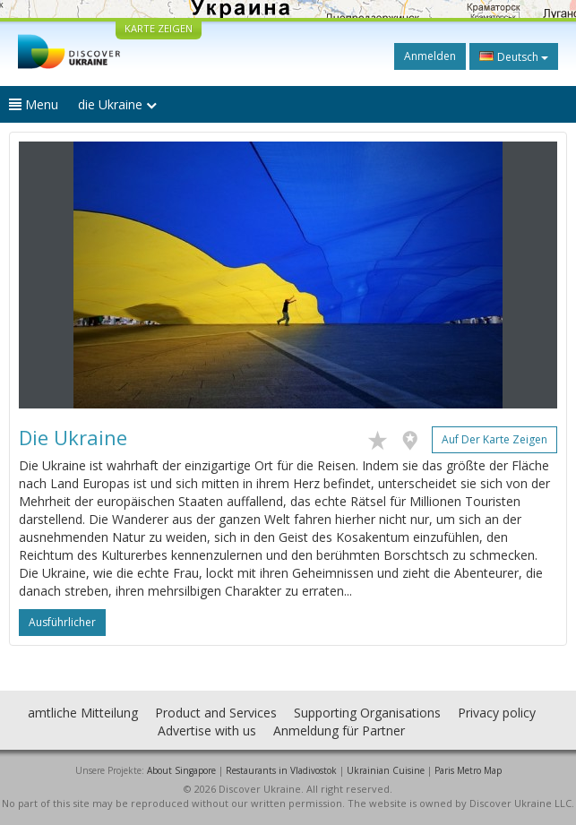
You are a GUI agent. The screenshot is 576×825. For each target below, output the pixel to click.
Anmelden (430, 56)
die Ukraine (117, 104)
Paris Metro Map (468, 770)
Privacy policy (497, 712)
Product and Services (216, 712)
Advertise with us (207, 730)
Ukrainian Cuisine (386, 770)
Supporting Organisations (367, 712)
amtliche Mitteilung (83, 712)
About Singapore (181, 770)
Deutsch (513, 56)
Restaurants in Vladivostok (281, 770)
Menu (33, 104)
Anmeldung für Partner (339, 730)
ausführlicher (62, 622)
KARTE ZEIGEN (159, 28)
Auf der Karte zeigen (494, 439)
